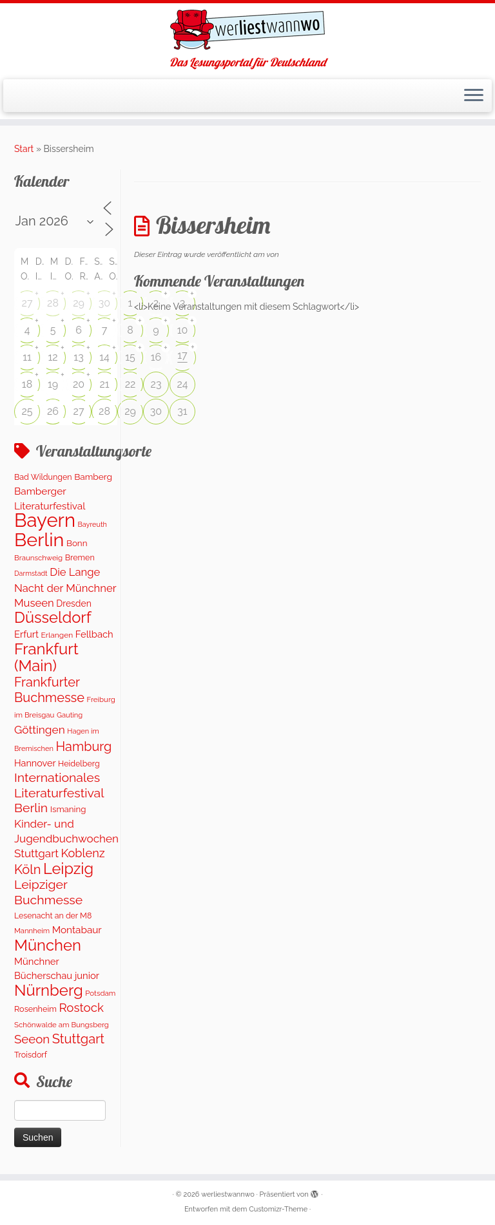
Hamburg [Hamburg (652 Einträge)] (84, 746)
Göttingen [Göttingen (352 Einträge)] (39, 729)
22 (130, 384)
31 (182, 411)
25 (26, 411)
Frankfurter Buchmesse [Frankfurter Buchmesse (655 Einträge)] (49, 689)
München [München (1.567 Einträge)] (47, 945)
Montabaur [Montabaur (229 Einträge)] (77, 930)
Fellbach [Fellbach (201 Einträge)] (94, 634)
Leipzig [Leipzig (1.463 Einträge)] (68, 869)
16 (156, 357)
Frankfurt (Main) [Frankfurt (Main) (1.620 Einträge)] (46, 657)
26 (53, 411)
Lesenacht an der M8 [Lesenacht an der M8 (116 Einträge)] (53, 915)
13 (78, 357)
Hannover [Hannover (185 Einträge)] (34, 762)
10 (182, 330)
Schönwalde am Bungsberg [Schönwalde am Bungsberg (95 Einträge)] (61, 1024)
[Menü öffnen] (473, 96)
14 (104, 357)
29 (78, 303)
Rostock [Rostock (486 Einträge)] (81, 1007)
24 (182, 384)
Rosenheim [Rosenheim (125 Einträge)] (35, 1009)
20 (78, 384)
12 (52, 357)
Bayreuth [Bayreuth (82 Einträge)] (92, 524)
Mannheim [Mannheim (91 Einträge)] (32, 930)
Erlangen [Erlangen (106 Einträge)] (57, 635)
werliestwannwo (228, 1194)
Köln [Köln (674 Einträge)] (27, 869)
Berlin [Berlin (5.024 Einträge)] (39, 540)
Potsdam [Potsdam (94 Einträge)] (100, 993)
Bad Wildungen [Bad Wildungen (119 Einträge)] (43, 477)
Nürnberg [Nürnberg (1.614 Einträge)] (48, 990)
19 (53, 384)
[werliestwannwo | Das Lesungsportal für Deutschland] (247, 30)
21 (104, 384)
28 (53, 303)
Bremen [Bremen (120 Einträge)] (80, 557)
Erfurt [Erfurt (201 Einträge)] (26, 634)
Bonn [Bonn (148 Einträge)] (77, 543)
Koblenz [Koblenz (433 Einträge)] (82, 853)
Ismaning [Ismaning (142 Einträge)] (68, 809)
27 (27, 303)
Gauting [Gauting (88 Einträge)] (69, 715)
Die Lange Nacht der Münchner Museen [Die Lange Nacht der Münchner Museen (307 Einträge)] (65, 587)
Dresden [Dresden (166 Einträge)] (73, 603)
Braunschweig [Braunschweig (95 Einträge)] (38, 557)
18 (27, 384)
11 (27, 357)
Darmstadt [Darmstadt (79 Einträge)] (31, 573)
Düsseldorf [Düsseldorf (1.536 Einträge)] (53, 618)
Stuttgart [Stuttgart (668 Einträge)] (78, 1039)
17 (182, 355)
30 (104, 303)
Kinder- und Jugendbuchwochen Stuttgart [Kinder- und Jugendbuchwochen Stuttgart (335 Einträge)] (66, 838)
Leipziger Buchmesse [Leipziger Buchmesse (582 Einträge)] (48, 892)
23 (156, 384)
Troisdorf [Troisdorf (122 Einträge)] (30, 1054)
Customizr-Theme (278, 1209)
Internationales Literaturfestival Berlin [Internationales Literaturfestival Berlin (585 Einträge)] (59, 792)
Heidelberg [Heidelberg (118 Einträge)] (79, 763)
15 (130, 357)
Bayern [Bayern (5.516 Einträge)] (44, 520)
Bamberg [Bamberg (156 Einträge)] (93, 476)
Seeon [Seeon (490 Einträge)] (32, 1039)
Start (24, 149)
